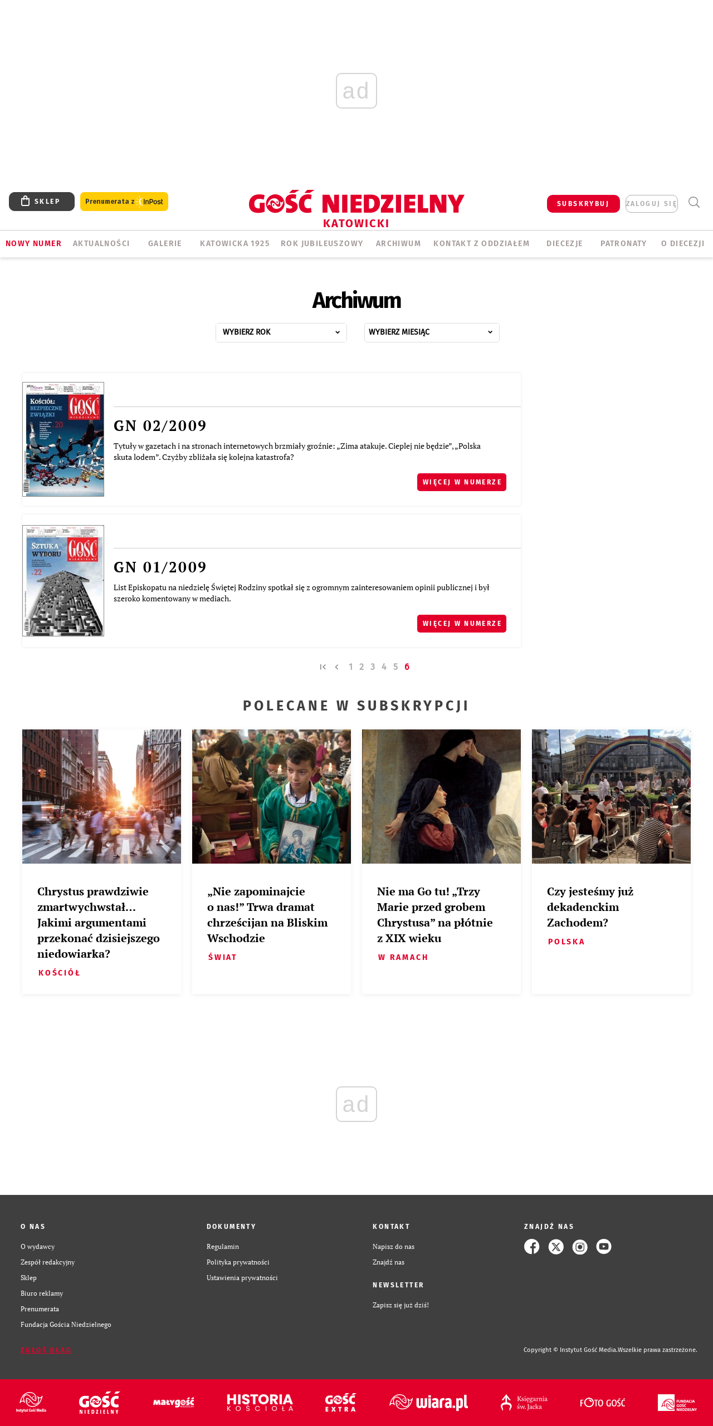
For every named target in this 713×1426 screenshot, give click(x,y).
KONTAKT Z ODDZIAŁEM (481, 243)
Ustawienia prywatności (242, 1277)
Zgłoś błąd (46, 1350)
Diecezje (564, 243)
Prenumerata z (124, 201)
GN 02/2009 (160, 425)
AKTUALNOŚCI (101, 243)
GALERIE (165, 243)
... (293, 329)
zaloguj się (651, 204)
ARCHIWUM (398, 243)
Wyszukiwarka (693, 202)
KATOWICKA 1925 (235, 243)
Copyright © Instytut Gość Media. (571, 1350)
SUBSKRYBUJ (583, 204)
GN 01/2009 (160, 566)
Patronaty (623, 243)
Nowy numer (34, 243)
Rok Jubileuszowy (322, 243)
